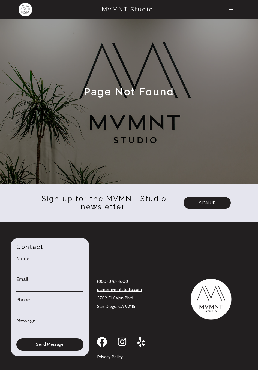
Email (22, 279)
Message (25, 320)
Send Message (50, 344)
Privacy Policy (110, 356)
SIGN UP (207, 202)
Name (22, 259)
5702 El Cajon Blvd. (115, 298)
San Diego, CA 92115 (116, 306)
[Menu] (231, 9)
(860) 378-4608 (112, 281)
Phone (23, 300)
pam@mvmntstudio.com (119, 289)
